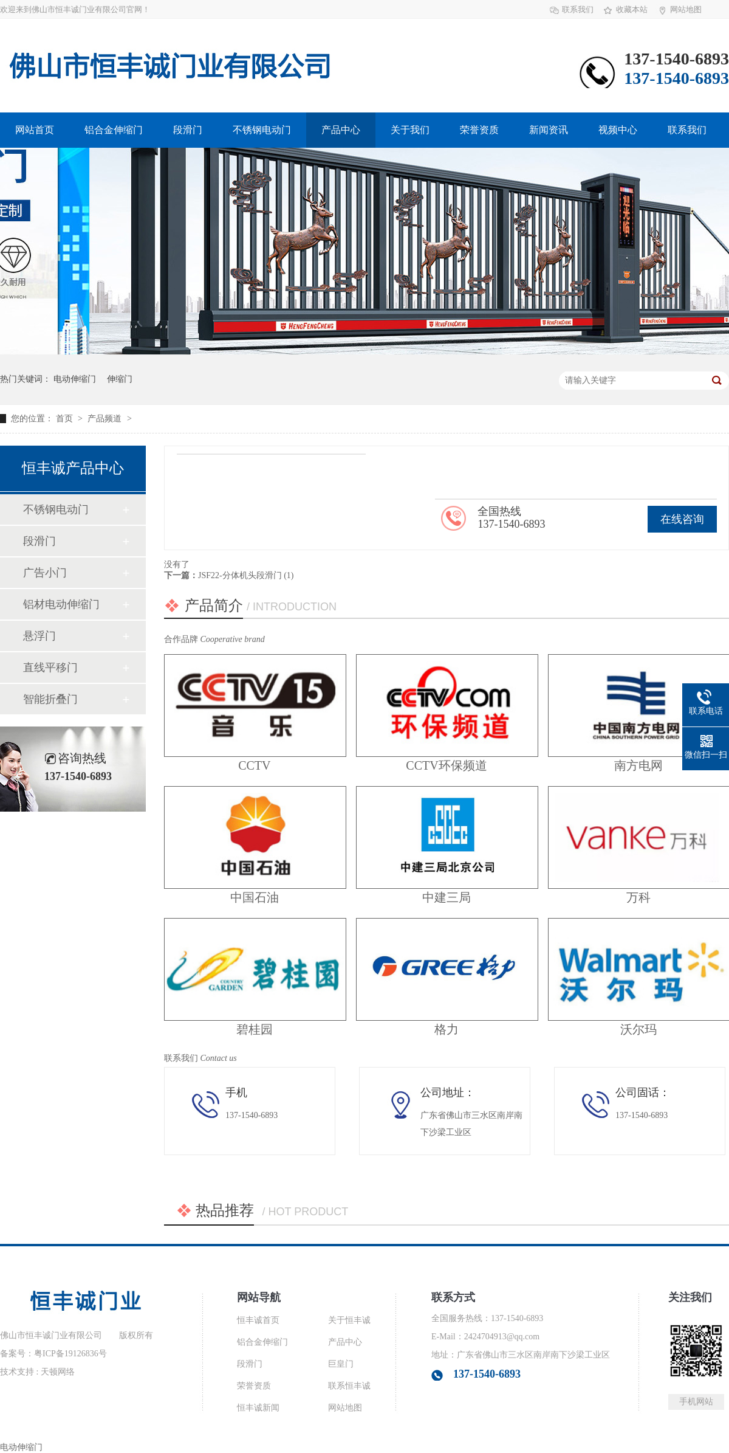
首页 (65, 418)
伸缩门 (119, 379)
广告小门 (45, 573)
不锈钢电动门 (262, 130)
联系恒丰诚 (349, 1385)
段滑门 (187, 130)
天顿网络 (58, 1371)
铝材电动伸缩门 (61, 604)
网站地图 (686, 9)
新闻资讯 (548, 130)
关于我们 (410, 130)
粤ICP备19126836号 (70, 1353)
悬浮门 (39, 636)
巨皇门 (341, 1363)
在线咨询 (682, 519)
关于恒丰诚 (349, 1320)
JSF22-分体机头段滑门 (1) (246, 575)
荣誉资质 (479, 130)
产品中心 (340, 130)
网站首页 (34, 130)
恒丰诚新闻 (258, 1407)
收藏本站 (632, 9)
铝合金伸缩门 (113, 130)
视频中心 (617, 130)
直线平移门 (50, 667)
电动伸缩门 (74, 379)
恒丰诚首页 (258, 1320)
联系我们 (578, 9)
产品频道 (105, 418)
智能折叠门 (50, 699)
